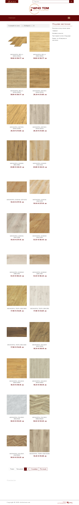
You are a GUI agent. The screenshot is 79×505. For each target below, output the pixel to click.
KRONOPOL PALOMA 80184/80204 (39, 418)
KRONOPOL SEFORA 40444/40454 (39, 127)
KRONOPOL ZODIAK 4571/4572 (17, 199)
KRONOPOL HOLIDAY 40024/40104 (39, 381)
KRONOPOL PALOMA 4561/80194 (17, 454)
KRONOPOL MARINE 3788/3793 (17, 273)
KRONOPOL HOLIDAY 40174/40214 (39, 345)
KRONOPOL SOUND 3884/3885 (16, 164)
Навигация (12, 18)
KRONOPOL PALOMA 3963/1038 (17, 418)
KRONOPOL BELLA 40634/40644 (16, 55)
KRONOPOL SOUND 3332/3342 (39, 164)
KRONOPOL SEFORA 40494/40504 (39, 91)
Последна (43, 469)
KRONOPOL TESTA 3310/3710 (39, 308)
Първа (12, 469)
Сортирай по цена (14, 25)
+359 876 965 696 (13, 485)
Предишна (19, 469)
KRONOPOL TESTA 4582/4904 (16, 308)
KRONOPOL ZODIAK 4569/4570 (39, 200)
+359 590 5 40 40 (13, 487)
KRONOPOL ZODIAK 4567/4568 (17, 236)
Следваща (34, 469)
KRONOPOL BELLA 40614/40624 (39, 55)
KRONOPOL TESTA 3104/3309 (16, 345)
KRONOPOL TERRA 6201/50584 (40, 453)
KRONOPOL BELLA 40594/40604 (16, 91)
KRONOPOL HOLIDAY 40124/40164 (16, 381)
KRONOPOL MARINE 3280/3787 (40, 273)
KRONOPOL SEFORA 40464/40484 (17, 127)
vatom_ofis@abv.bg (14, 490)
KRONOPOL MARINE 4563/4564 (40, 236)
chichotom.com (25, 502)
